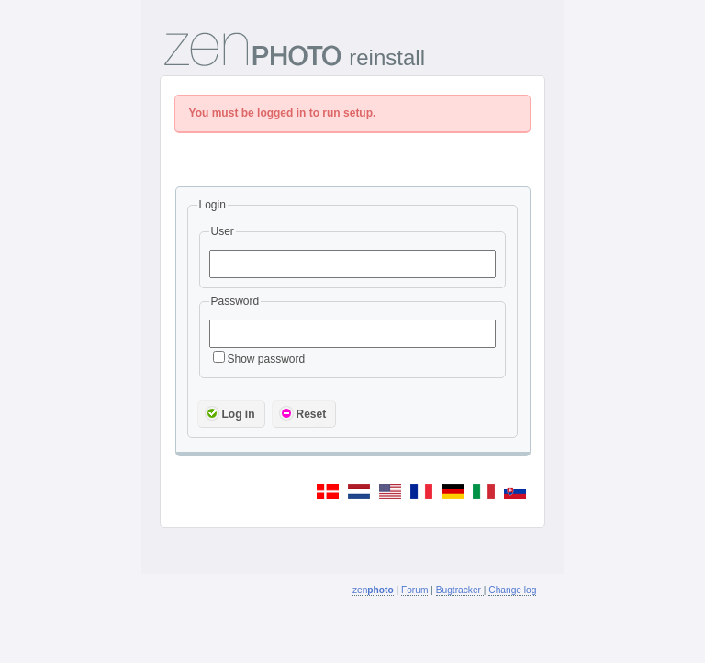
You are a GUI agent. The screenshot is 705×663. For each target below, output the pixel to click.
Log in (230, 413)
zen (373, 590)
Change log (512, 590)
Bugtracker (460, 590)
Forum (414, 590)
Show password (259, 359)
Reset (303, 413)
